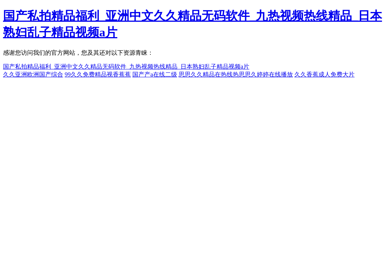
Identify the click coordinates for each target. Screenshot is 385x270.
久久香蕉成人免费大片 (324, 74)
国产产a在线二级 (154, 74)
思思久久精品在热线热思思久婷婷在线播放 (236, 74)
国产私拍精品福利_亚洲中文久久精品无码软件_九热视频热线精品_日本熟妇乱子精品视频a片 (126, 66)
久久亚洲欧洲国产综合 (33, 74)
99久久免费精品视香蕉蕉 (98, 74)
